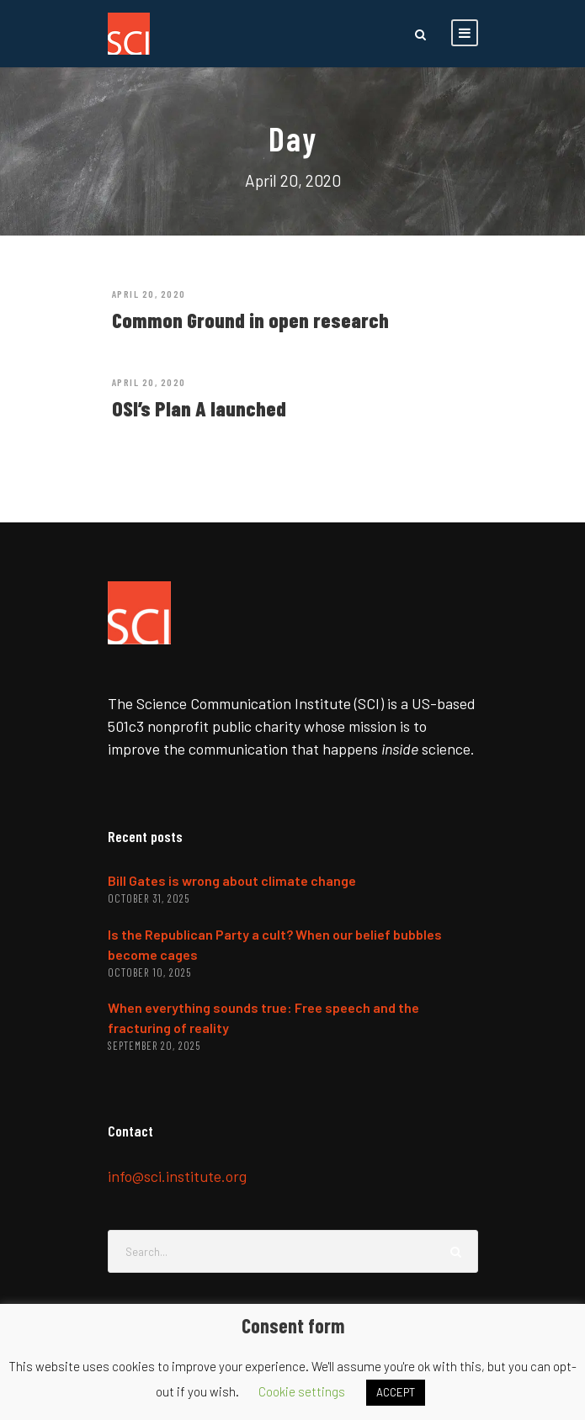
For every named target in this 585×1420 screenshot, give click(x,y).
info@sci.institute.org (177, 1176)
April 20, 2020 (149, 293)
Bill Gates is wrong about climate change (232, 880)
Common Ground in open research (250, 319)
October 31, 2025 (148, 898)
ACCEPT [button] (395, 1392)
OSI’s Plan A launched (199, 408)
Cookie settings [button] (301, 1391)
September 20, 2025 (154, 1045)
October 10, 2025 (149, 972)
